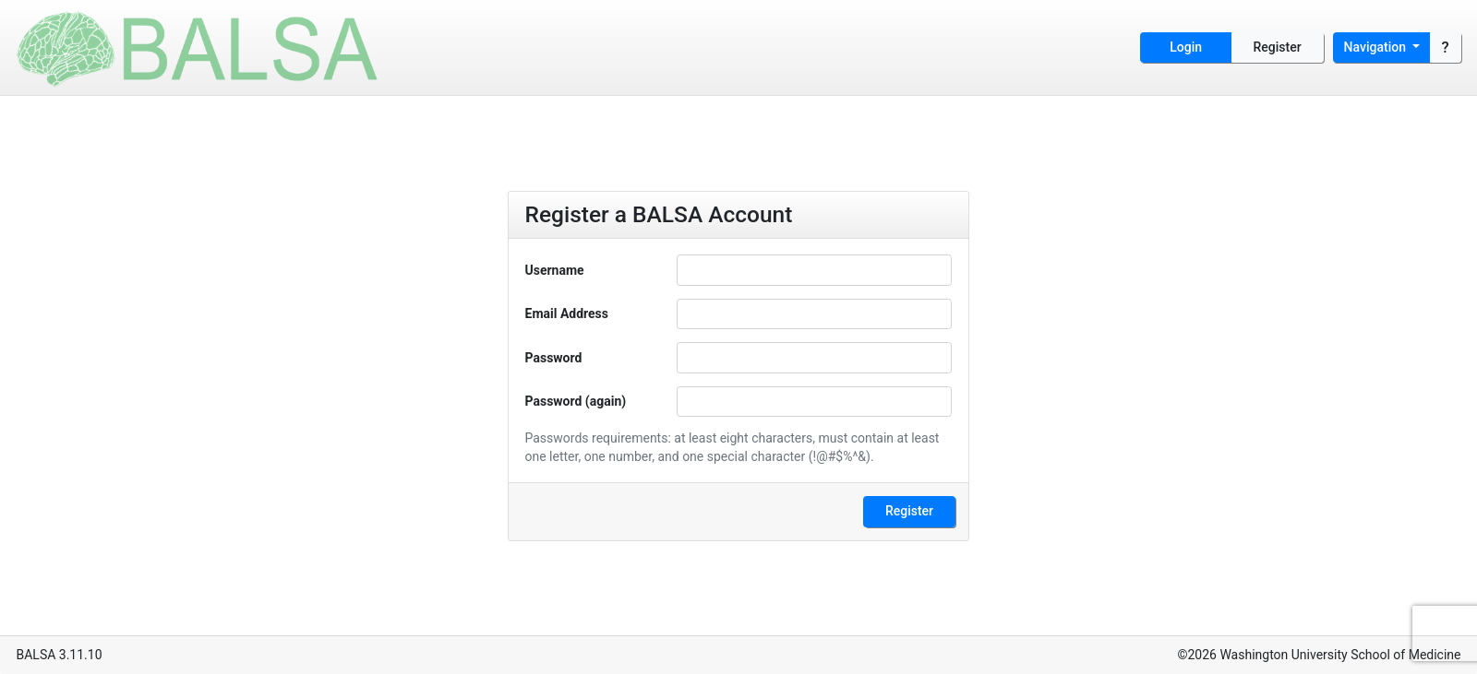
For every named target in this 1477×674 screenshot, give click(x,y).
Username (554, 270)
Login (1186, 47)
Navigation (1377, 47)
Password (553, 357)
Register (1278, 47)
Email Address (567, 313)
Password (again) (576, 401)
